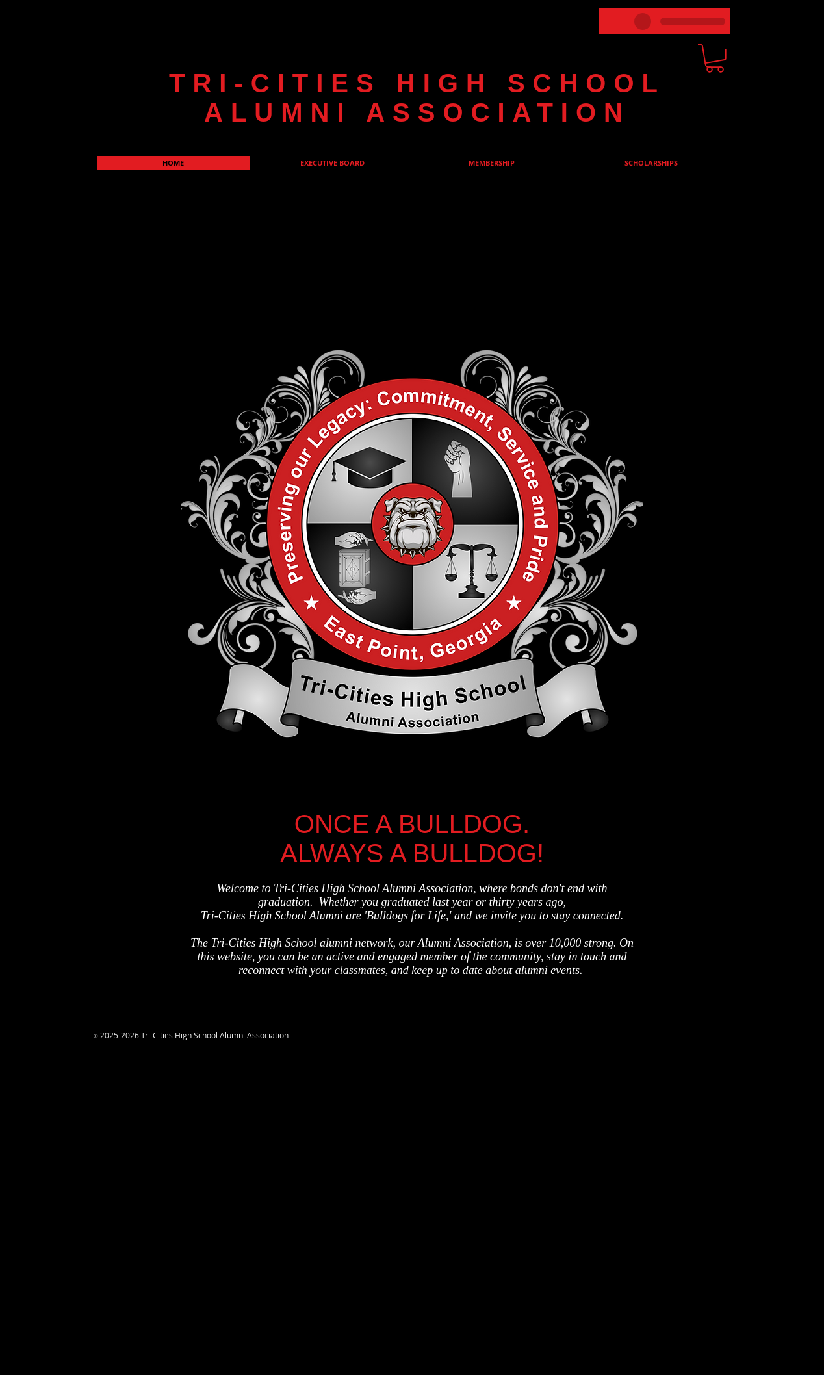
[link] (715, 58)
